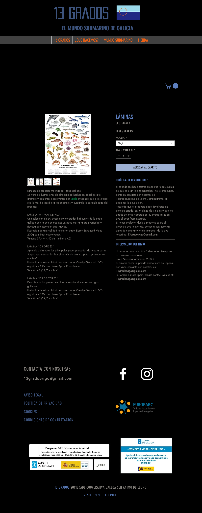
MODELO (121, 137)
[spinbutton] (123, 155)
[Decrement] (118, 155)
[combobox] (145, 143)
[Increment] (129, 155)
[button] (171, 86)
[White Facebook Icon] (123, 374)
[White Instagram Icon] (147, 374)
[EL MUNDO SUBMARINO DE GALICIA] (97, 28)
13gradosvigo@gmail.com (49, 378)
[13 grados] (84, 13)
